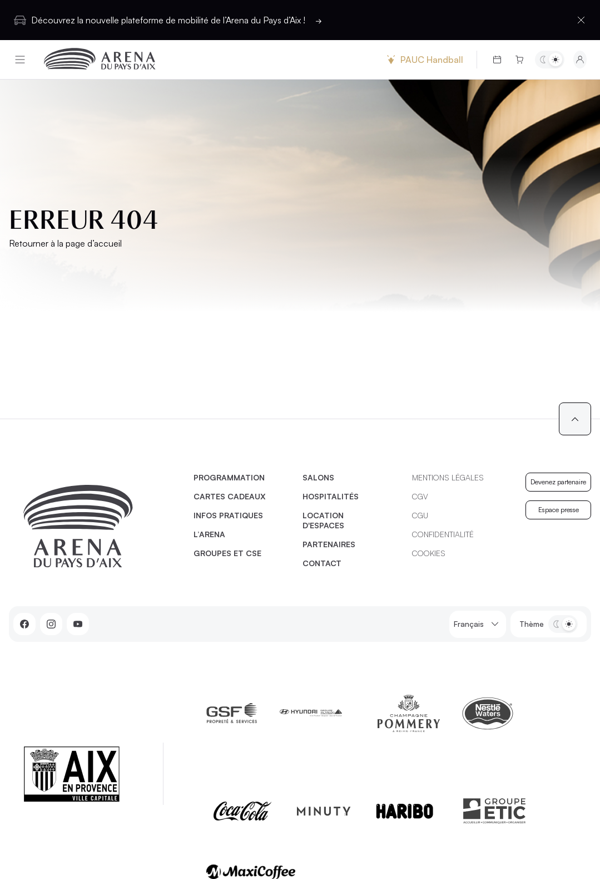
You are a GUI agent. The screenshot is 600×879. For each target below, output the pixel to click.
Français (478, 624)
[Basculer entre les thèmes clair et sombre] (549, 59)
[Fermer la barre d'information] (581, 20)
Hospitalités (331, 496)
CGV (420, 496)
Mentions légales (448, 477)
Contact (322, 563)
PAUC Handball (423, 59)
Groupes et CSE (227, 553)
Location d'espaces (323, 520)
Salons (318, 477)
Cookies (428, 553)
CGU (420, 515)
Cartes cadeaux (230, 496)
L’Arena (209, 534)
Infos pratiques (228, 515)
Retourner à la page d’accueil (65, 243)
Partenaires (329, 544)
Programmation (229, 477)
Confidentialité (443, 534)
